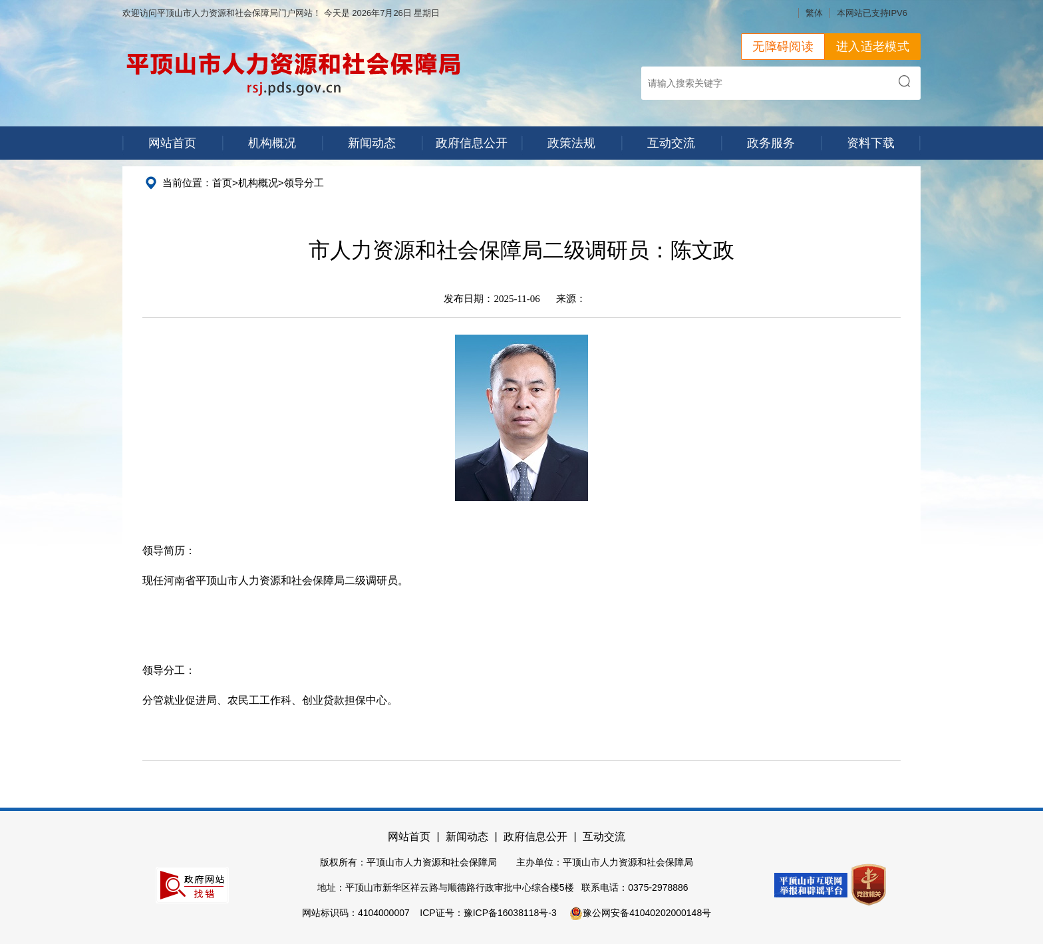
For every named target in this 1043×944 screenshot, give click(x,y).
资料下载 (871, 143)
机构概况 (272, 143)
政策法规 (571, 143)
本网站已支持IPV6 (872, 13)
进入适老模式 (872, 46)
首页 (222, 182)
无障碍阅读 (783, 46)
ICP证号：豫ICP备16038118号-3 (488, 912)
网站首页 (172, 143)
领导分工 (304, 182)
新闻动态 (372, 143)
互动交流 (671, 143)
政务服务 (771, 143)
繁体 (814, 13)
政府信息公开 (472, 143)
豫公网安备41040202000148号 (640, 912)
